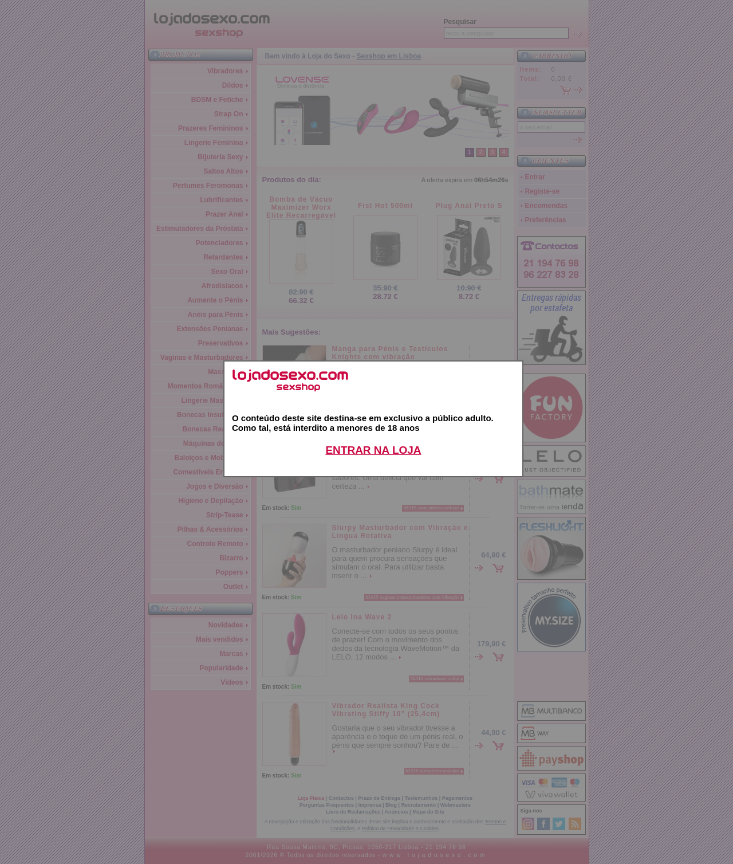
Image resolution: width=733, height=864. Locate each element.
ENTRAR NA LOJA (373, 450)
